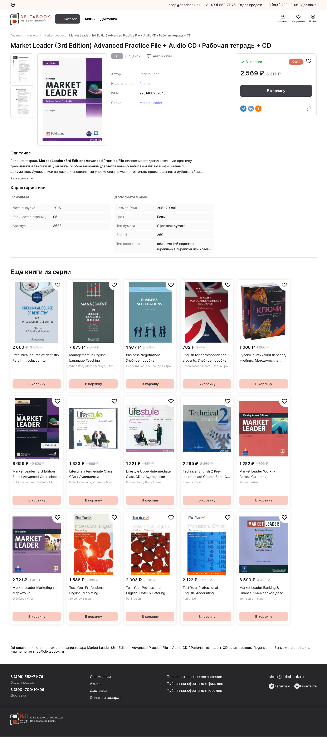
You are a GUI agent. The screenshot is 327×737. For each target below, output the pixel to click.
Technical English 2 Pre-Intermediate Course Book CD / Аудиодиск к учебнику (206, 474)
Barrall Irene (153, 482)
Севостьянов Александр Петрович (151, 366)
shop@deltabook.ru (184, 5)
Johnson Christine (251, 598)
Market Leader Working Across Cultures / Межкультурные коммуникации (257, 474)
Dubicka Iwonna (23, 482)
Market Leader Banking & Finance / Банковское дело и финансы (262, 590)
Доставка (110, 19)
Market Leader (151, 103)
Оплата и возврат (106, 698)
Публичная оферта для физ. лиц (195, 684)
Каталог (72, 19)
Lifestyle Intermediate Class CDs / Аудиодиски (90, 474)
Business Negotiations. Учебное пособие (143, 357)
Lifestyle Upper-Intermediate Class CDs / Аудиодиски (148, 474)
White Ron (76, 366)
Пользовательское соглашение (195, 676)
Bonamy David (192, 482)
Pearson (146, 83)
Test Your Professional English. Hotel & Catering (145, 590)
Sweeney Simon (80, 598)
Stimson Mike (116, 366)
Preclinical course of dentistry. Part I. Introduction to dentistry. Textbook (36, 358)
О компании (101, 676)
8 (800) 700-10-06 (284, 5)
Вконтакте (305, 686)
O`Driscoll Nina (23, 598)
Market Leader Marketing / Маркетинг (33, 590)
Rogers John (149, 74)
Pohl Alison (133, 598)
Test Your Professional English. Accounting (200, 590)
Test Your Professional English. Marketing (86, 590)
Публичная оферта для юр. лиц (194, 691)
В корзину (276, 91)
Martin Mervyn (95, 366)
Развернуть (19, 178)
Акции (92, 19)
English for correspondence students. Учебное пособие (204, 357)
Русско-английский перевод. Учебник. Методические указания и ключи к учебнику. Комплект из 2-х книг (263, 358)
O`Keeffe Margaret (49, 482)
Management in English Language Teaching (87, 357)
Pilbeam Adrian (249, 482)
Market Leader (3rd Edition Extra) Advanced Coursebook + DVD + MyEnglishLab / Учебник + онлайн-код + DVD (37, 474)
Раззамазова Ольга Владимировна (208, 366)
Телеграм (279, 686)
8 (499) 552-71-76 (221, 5)
